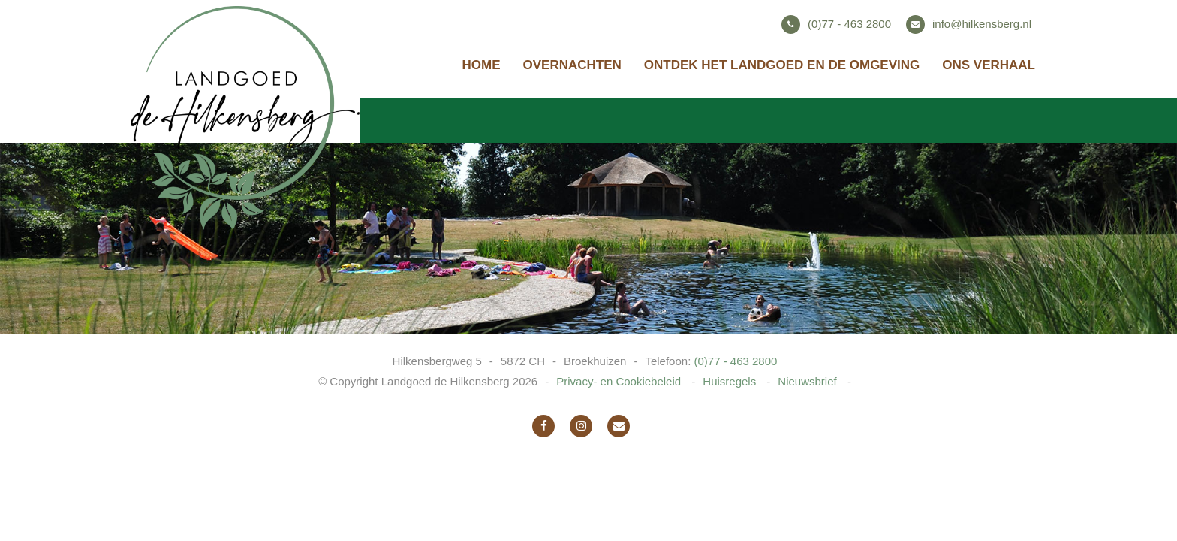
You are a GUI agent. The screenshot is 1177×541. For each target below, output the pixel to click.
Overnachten (572, 65)
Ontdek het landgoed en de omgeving (782, 65)
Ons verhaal (988, 65)
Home (481, 65)
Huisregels (731, 381)
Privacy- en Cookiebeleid (620, 381)
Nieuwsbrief (809, 381)
